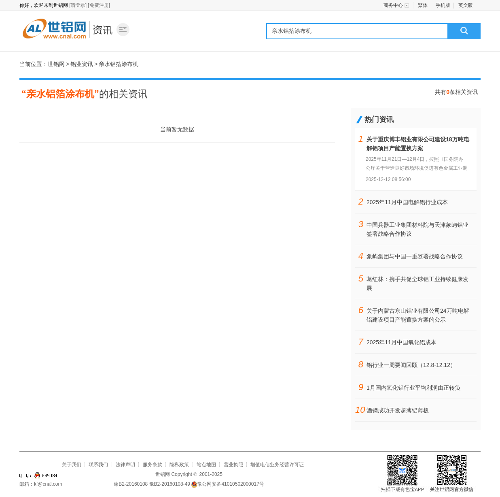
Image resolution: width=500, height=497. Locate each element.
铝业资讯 (103, 29)
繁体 (423, 5)
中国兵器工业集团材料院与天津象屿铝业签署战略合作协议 (417, 229)
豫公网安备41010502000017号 (227, 484)
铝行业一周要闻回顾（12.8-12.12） (411, 365)
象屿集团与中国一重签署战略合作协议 (415, 256)
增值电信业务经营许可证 (277, 464)
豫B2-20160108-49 (169, 484)
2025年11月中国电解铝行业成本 (407, 202)
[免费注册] (99, 5)
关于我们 (71, 464)
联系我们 (98, 464)
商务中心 (393, 5)
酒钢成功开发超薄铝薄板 (398, 410)
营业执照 (233, 464)
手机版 (443, 5)
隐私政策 (179, 464)
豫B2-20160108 (131, 484)
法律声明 (125, 464)
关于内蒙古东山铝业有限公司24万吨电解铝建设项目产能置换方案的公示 (418, 315)
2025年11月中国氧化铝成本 (401, 342)
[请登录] (78, 5)
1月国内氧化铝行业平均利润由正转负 (413, 387)
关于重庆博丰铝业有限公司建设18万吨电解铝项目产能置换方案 (418, 143)
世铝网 (53, 29)
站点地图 (206, 464)
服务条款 (152, 464)
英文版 (465, 5)
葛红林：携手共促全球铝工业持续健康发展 (417, 283)
